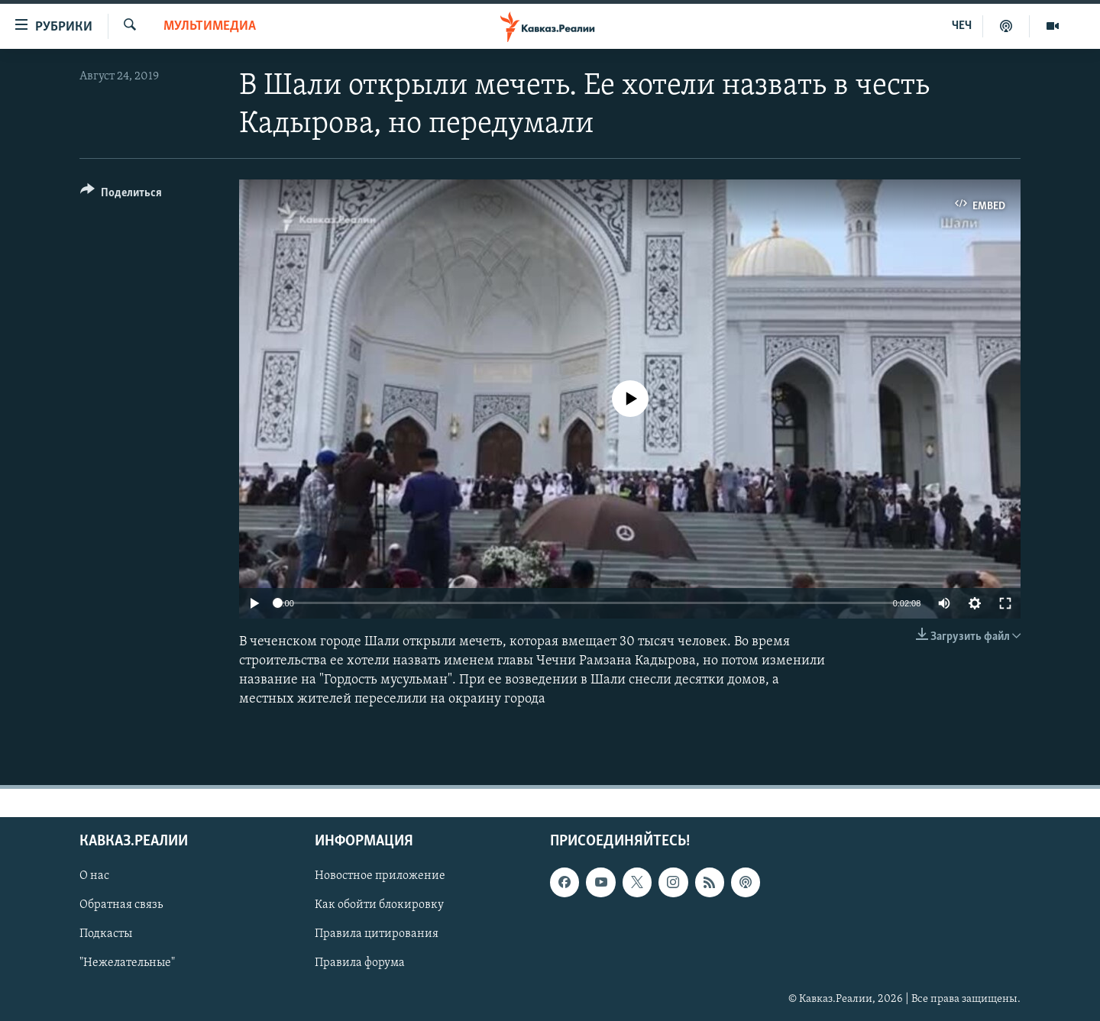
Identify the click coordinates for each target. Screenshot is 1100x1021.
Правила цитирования (376, 934)
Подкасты (105, 934)
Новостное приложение (380, 876)
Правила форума (360, 963)
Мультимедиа (209, 26)
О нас (94, 876)
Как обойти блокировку (379, 905)
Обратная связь (121, 905)
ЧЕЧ (962, 26)
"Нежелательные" (127, 963)
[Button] (121, 195)
